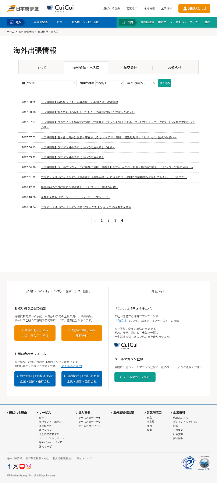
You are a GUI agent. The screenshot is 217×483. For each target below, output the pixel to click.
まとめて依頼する (49, 434)
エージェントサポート (51, 438)
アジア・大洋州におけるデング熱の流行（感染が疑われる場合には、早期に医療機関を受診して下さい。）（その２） (114, 177)
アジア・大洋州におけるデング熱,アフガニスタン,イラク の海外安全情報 (86, 207)
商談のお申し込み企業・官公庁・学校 (35, 332)
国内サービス (46, 446)
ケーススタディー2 (89, 421)
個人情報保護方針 (63, 458)
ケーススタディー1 (89, 417)
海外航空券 (45, 425)
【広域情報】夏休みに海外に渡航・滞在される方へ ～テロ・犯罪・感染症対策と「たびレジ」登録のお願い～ (109, 137)
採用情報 (149, 8)
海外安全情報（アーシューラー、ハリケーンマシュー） (75, 197)
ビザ (41, 417)
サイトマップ (84, 458)
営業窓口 (131, 8)
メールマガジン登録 (136, 377)
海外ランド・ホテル (50, 421)
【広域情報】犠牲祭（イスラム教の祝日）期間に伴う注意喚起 (79, 102)
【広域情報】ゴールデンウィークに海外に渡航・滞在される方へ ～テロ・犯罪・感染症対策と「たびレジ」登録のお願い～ (117, 167)
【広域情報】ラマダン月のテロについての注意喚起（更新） (78, 147)
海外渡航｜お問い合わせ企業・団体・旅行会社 (36, 378)
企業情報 (166, 8)
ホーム (10, 31)
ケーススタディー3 (89, 425)
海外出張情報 (26, 31)
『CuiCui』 (121, 320)
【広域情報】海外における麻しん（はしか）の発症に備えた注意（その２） (88, 112)
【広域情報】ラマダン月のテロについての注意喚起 (72, 157)
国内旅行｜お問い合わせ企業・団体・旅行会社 (83, 378)
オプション (45, 429)
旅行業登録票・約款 (37, 458)
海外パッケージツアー (51, 442)
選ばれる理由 (111, 8)
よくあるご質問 (71, 366)
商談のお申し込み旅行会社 (83, 332)
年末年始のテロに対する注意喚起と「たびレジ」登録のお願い (79, 187)
